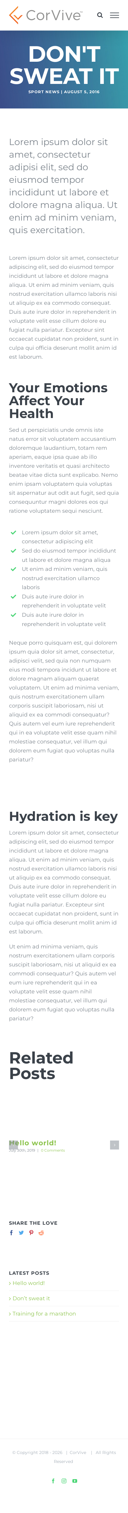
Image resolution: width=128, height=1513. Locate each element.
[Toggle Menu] (114, 15)
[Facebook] (11, 1232)
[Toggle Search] (100, 15)
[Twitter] (21, 1232)
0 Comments (53, 1150)
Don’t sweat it (31, 1298)
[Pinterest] (31, 1232)
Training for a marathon (44, 1313)
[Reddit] (41, 1232)
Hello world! (33, 1143)
